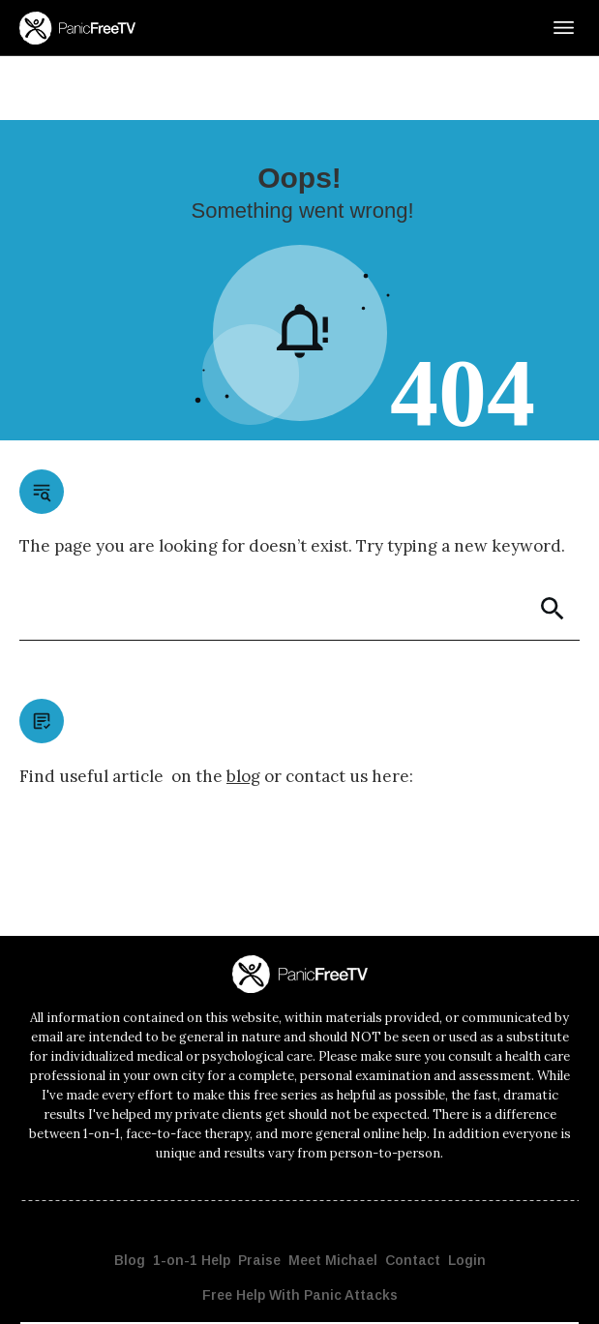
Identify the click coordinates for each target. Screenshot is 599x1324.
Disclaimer (427, 1291)
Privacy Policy (359, 1291)
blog (243, 712)
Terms (476, 1291)
